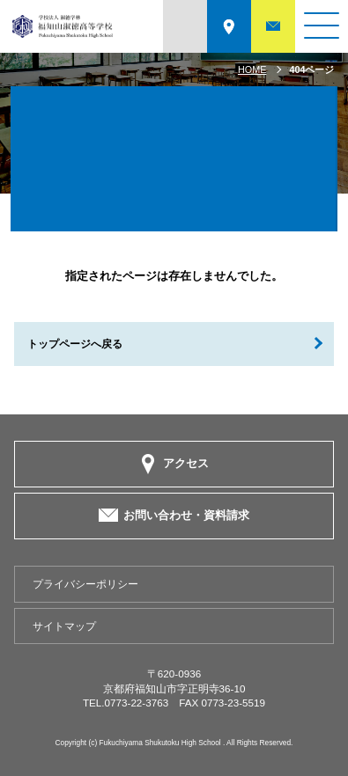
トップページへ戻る (74, 343)
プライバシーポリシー (85, 583)
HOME (252, 69)
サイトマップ (64, 626)
